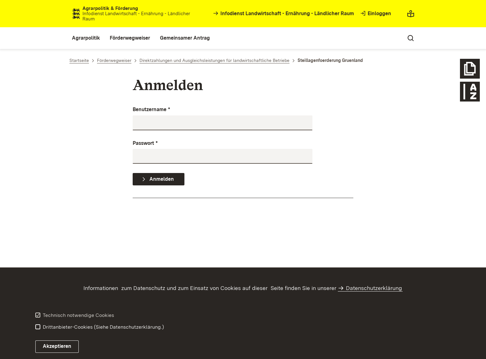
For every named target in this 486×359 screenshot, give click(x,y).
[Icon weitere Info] (470, 69)
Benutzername (151, 109)
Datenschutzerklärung (374, 288)
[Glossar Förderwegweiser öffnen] (470, 92)
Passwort (145, 143)
